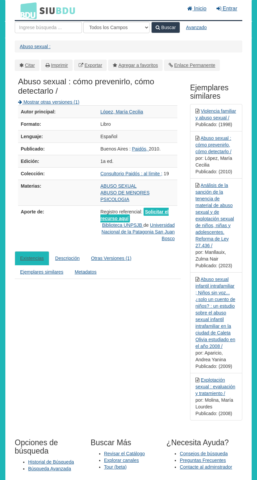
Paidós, (140, 149)
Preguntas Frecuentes (203, 460)
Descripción (67, 258)
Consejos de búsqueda (204, 453)
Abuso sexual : (35, 46)
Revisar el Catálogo (124, 453)
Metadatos (85, 272)
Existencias (32, 258)
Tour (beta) (115, 467)
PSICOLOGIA (114, 199)
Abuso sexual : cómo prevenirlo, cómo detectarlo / (213, 144)
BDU (26, 10)
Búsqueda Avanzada (49, 468)
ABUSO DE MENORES (125, 192)
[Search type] (116, 27)
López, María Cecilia (121, 111)
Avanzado (196, 27)
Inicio (196, 8)
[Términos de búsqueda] (48, 27)
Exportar (93, 65)
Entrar (227, 8)
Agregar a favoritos (138, 65)
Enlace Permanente (194, 65)
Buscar (166, 27)
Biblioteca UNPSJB (123, 225)
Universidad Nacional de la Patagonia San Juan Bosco (138, 231)
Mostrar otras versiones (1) (48, 102)
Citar (30, 65)
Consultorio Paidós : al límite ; (131, 173)
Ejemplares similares (41, 272)
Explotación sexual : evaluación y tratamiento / (215, 386)
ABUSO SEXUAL (118, 186)
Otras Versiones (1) (111, 258)
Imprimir (59, 65)
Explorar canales (121, 460)
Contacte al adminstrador (206, 467)
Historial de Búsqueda (51, 462)
